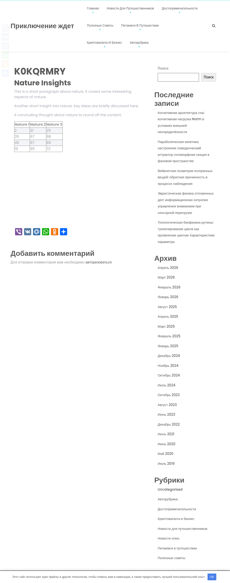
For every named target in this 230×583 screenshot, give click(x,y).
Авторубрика (139, 42)
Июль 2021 (166, 434)
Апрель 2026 (168, 267)
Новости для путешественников (130, 8)
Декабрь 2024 (169, 355)
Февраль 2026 (169, 287)
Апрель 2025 (168, 316)
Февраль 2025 (169, 336)
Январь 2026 (168, 297)
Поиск (163, 68)
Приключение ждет (42, 26)
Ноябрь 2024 (168, 365)
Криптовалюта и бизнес (104, 42)
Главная (93, 8)
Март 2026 (166, 277)
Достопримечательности (179, 8)
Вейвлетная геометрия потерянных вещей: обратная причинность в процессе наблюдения (185, 177)
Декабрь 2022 (169, 424)
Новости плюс (169, 538)
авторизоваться (98, 262)
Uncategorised (170, 489)
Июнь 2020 (166, 444)
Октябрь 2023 (169, 394)
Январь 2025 (168, 346)
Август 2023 (167, 404)
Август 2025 (167, 306)
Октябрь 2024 (169, 375)
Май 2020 (165, 453)
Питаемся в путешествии (140, 25)
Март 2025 (166, 326)
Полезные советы (100, 25)
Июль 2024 (166, 385)
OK (212, 577)
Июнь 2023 (166, 414)
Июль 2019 (166, 463)
